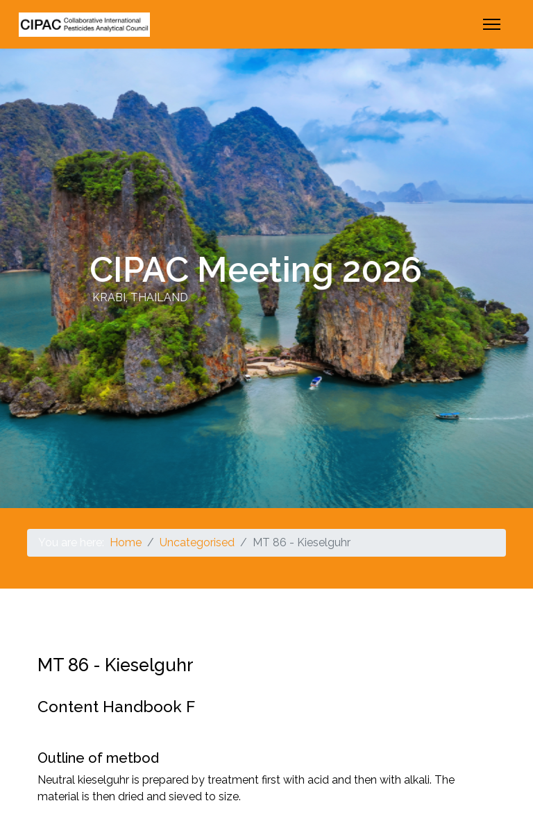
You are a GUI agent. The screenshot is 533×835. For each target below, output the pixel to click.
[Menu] (491, 24)
